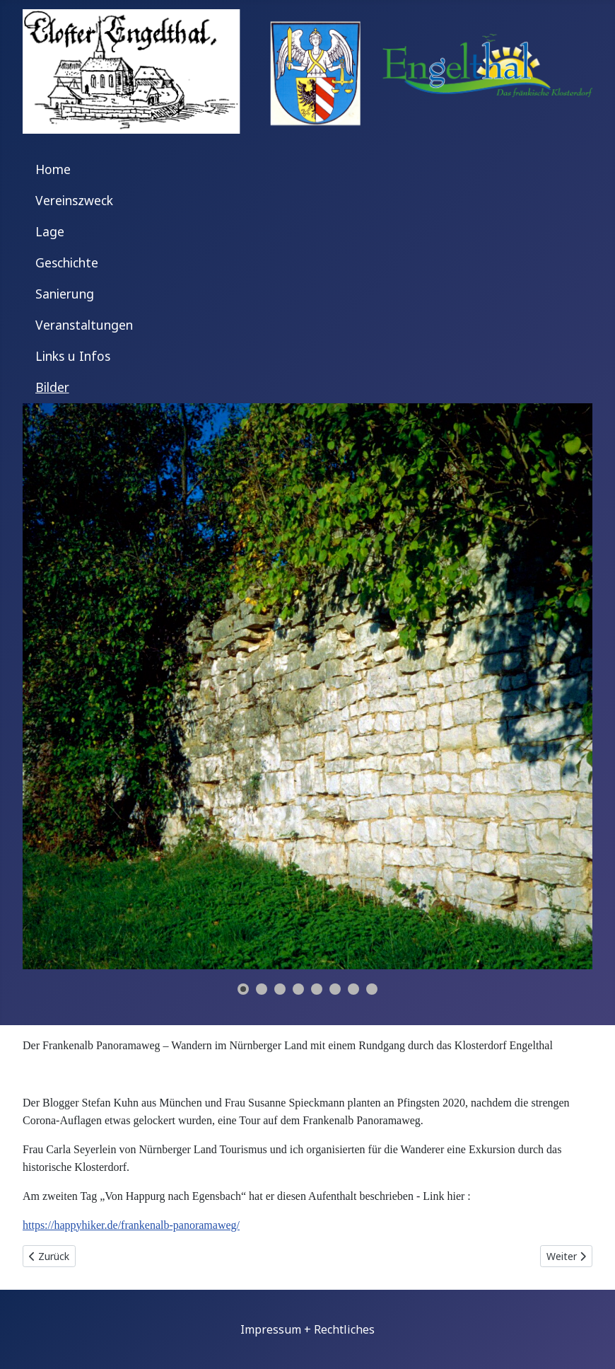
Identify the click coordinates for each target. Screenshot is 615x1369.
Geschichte (66, 262)
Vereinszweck (74, 200)
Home (53, 169)
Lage (49, 231)
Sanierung (64, 293)
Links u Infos (72, 355)
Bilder (52, 387)
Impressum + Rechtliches (307, 1329)
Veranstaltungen (84, 324)
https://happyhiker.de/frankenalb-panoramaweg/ (131, 1225)
